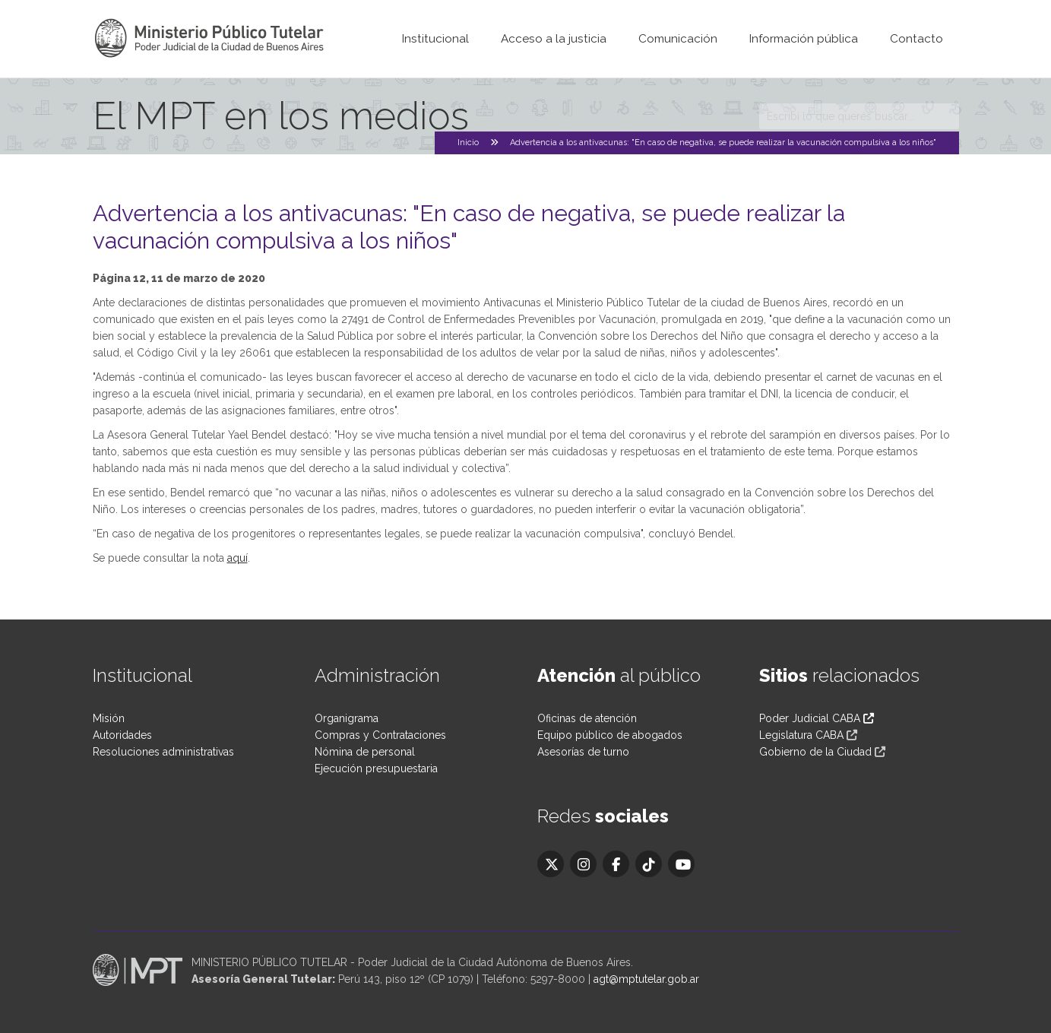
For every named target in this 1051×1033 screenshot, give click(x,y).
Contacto (916, 39)
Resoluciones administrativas (163, 752)
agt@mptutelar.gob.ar (646, 979)
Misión (109, 718)
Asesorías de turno (583, 752)
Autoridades (122, 735)
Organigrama (346, 718)
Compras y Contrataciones (380, 735)
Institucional (435, 39)
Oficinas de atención (587, 718)
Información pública (803, 39)
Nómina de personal (365, 752)
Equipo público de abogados (609, 735)
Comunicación (677, 39)
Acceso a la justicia (553, 39)
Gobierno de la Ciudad (815, 752)
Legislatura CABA (801, 735)
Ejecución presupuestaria (376, 768)
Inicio (468, 142)
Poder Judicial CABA (816, 718)
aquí (237, 558)
